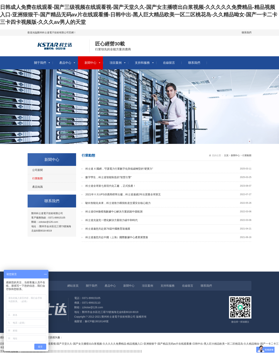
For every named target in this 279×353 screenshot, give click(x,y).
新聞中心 (90, 62)
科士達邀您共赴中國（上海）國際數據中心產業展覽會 (168, 237)
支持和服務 (142, 62)
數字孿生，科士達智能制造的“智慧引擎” (168, 177)
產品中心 (65, 62)
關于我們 (40, 62)
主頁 (226, 155)
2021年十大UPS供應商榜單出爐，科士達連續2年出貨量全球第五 (168, 194)
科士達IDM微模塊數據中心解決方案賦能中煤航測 (168, 211)
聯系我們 (246, 32)
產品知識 (37, 186)
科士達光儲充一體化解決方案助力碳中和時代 (168, 220)
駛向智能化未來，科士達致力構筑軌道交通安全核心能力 (168, 203)
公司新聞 (37, 169)
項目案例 (116, 62)
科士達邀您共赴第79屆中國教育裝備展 (168, 229)
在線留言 (169, 62)
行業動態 (37, 178)
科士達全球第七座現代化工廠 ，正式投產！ (168, 186)
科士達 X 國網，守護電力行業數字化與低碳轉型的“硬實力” (168, 169)
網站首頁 (73, 285)
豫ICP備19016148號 (97, 321)
